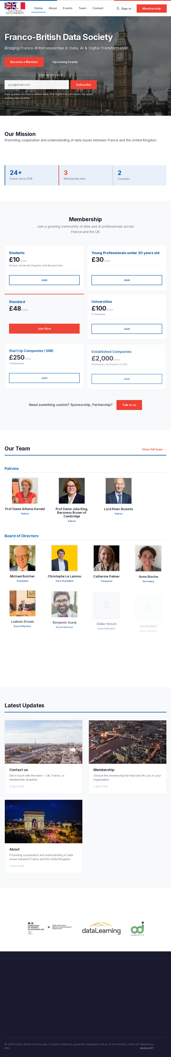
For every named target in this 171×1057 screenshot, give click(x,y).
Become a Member (24, 62)
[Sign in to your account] (123, 8)
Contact (98, 8)
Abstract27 (146, 1048)
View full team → (154, 453)
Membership (151, 8)
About (53, 8)
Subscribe (83, 84)
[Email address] (37, 84)
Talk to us (129, 405)
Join (44, 283)
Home (38, 8)
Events (67, 8)
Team (82, 8)
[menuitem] (38, 8)
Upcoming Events (65, 62)
